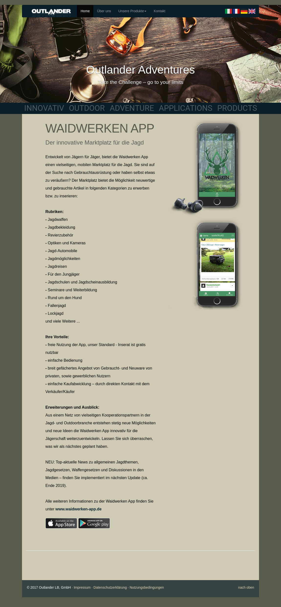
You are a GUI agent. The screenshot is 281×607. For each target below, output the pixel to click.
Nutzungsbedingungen (147, 587)
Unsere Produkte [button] (132, 11)
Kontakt (159, 11)
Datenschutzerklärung (110, 587)
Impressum (82, 587)
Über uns (104, 11)
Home (85, 11)
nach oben (246, 587)
